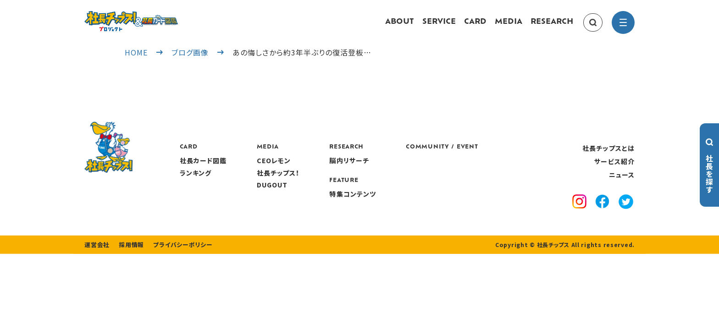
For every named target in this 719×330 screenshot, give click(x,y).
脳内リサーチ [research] (403, 169)
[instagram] (579, 212)
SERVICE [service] (439, 26)
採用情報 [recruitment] (128, 271)
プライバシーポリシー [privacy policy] (177, 271)
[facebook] (602, 211)
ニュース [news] (622, 183)
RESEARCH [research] (552, 26)
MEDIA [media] (508, 26)
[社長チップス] (157, 16)
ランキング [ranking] (249, 181)
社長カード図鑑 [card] (257, 169)
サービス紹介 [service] (614, 170)
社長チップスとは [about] (608, 156)
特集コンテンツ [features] (406, 202)
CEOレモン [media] (327, 169)
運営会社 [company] (96, 271)
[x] (626, 211)
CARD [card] (475, 26)
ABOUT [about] (399, 26)
